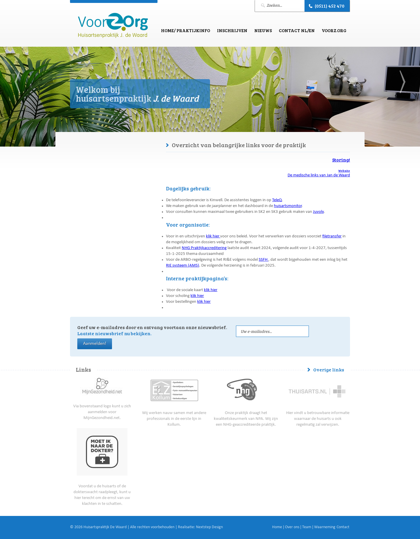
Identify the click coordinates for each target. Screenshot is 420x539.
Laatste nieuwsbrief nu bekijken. (114, 333)
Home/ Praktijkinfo (185, 30)
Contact (343, 527)
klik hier (213, 236)
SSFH (263, 260)
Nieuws (263, 30)
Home (277, 527)
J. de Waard (113, 25)
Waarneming (324, 527)
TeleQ (277, 200)
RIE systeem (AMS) (182, 265)
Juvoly (318, 212)
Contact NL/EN (297, 30)
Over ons (292, 527)
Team (306, 527)
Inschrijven (232, 30)
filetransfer (332, 236)
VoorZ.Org (334, 30)
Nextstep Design (209, 527)
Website (344, 170)
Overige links (328, 369)
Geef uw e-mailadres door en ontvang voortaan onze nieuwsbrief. (152, 330)
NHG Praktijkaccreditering (204, 248)
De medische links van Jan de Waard (319, 175)
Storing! (341, 160)
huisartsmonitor (288, 206)
